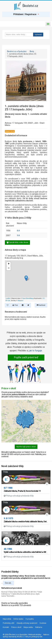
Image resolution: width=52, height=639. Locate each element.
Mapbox (20, 300)
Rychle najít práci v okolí (26, 447)
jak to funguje (35, 350)
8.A (18, 230)
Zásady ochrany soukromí (27, 623)
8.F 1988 (8, 488)
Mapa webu (28, 627)
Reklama (38, 627)
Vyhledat (38, 34)
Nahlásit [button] (41, 305)
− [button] (9, 268)
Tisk (15, 305)
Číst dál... (8, 583)
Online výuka (18, 619)
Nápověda (7, 619)
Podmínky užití (8, 623)
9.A (18, 235)
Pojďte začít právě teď (26, 357)
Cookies (43, 623)
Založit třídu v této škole (17, 242)
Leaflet (8, 298)
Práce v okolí (16, 627)
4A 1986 (8, 549)
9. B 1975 (8, 518)
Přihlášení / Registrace (26, 14)
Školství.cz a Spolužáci (16, 51)
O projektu (30, 619)
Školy (32, 51)
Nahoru (46, 634)
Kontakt (6, 627)
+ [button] (9, 264)
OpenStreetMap (27, 298)
